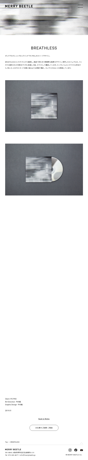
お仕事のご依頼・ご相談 (44, 428)
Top (6, 442)
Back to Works (44, 419)
